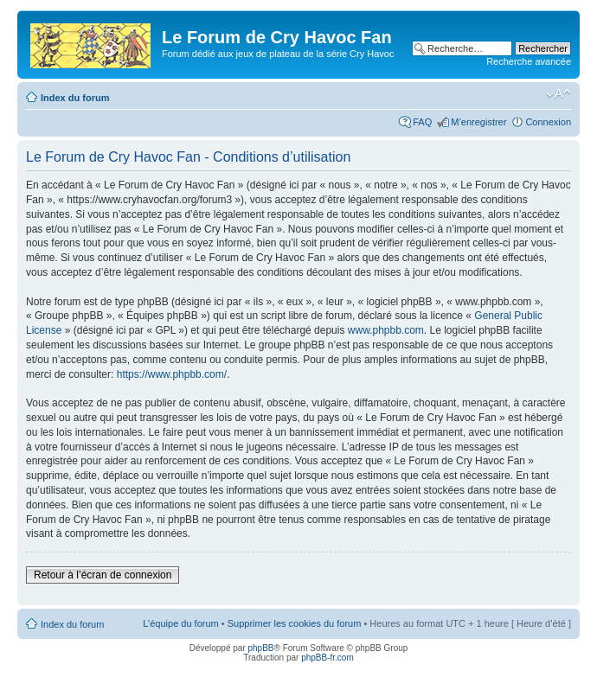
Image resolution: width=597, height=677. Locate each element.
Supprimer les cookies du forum (295, 623)
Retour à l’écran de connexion (102, 575)
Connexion (548, 122)
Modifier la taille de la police (558, 94)
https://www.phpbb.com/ (172, 374)
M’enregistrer (478, 122)
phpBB (260, 648)
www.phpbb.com (386, 330)
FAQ (422, 122)
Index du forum (75, 98)
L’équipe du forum (180, 623)
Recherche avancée (528, 61)
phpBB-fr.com (327, 657)
